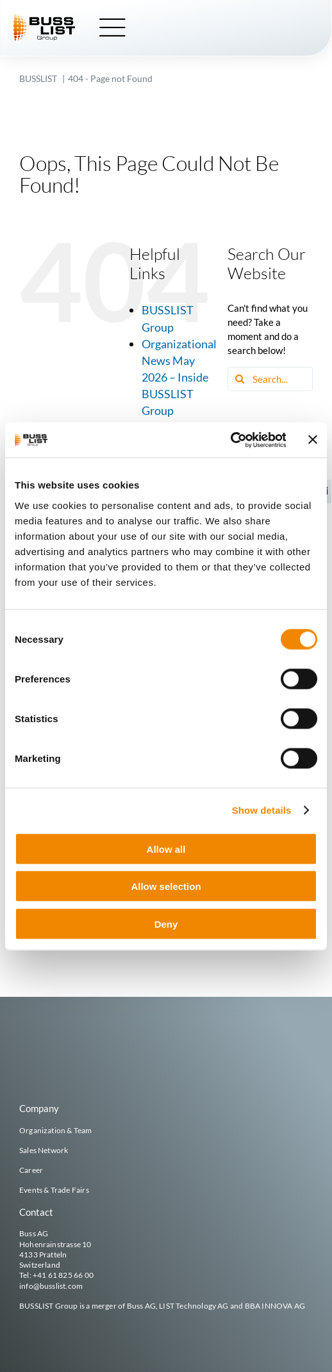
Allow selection (166, 886)
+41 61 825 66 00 (63, 1275)
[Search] (240, 379)
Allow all (166, 848)
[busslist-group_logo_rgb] (45, 18)
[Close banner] (312, 439)
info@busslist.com (51, 1286)
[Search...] (270, 379)
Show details (262, 810)
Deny (166, 923)
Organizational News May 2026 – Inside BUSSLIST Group (179, 377)
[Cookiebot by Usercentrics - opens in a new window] (230, 440)
